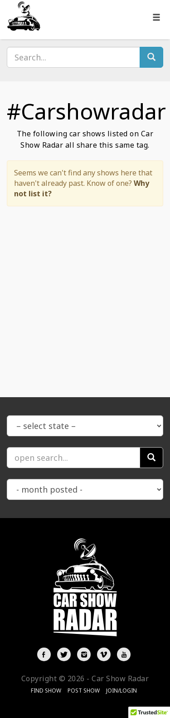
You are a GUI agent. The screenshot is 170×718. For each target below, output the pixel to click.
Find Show (46, 690)
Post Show (84, 690)
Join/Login (121, 690)
